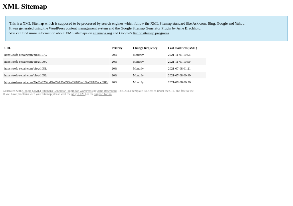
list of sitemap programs (151, 33)
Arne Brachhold (188, 28)
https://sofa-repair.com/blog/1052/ (25, 75)
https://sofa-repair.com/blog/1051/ (25, 68)
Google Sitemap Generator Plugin (146, 28)
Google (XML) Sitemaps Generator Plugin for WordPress (57, 90)
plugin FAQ (78, 94)
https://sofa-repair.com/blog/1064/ (25, 61)
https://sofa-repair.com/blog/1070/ (25, 54)
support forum (103, 94)
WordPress (57, 28)
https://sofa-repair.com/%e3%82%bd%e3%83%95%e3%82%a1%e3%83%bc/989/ (56, 82)
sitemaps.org (102, 33)
